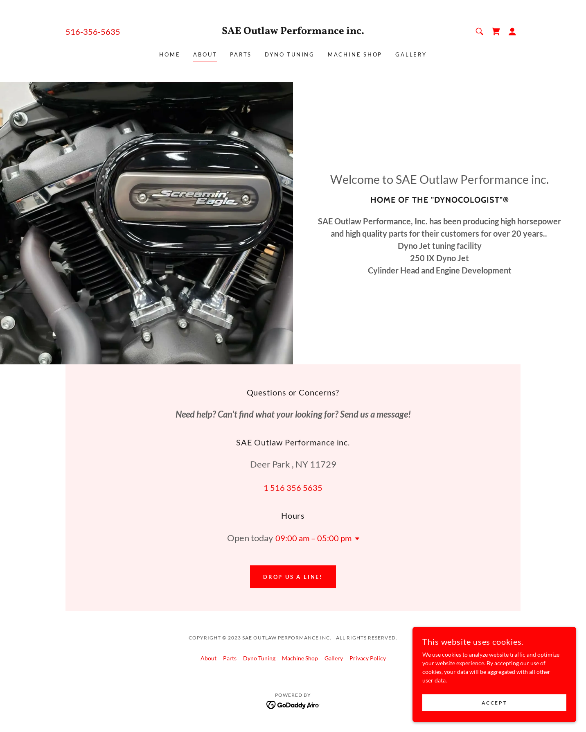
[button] (512, 31)
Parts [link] (241, 54)
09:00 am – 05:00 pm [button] (313, 538)
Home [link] (169, 54)
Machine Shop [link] (355, 54)
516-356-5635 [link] (92, 31)
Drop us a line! (293, 577)
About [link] (205, 54)
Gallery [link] (410, 54)
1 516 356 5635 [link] (293, 488)
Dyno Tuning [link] (290, 54)
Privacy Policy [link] (367, 658)
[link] (293, 31)
